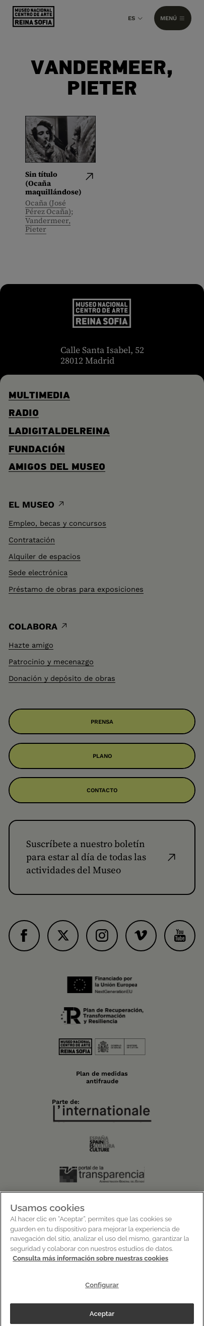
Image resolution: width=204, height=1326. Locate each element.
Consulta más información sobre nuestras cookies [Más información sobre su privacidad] (90, 1263)
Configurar (102, 1289)
